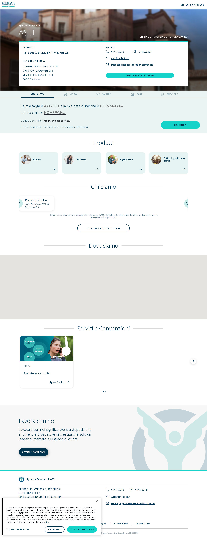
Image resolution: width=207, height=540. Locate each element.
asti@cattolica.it (120, 58)
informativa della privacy (56, 120)
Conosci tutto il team (103, 228)
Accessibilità (121, 524)
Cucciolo (169, 94)
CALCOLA (166, 125)
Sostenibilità (143, 524)
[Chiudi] (97, 501)
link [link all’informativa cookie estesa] (47, 522)
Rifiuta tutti (55, 529)
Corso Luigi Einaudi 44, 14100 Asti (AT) (48, 52)
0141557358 (117, 51)
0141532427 (145, 51)
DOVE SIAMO (160, 36)
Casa (136, 94)
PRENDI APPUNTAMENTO (140, 75)
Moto (70, 94)
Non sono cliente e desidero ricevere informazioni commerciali (56, 127)
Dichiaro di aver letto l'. (46, 120)
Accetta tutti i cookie (82, 529)
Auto (37, 94)
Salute (103, 94)
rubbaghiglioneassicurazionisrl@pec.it (132, 64)
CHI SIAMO (145, 36)
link (115, 217)
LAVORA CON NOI (178, 36)
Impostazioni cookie (18, 529)
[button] (103, 392)
